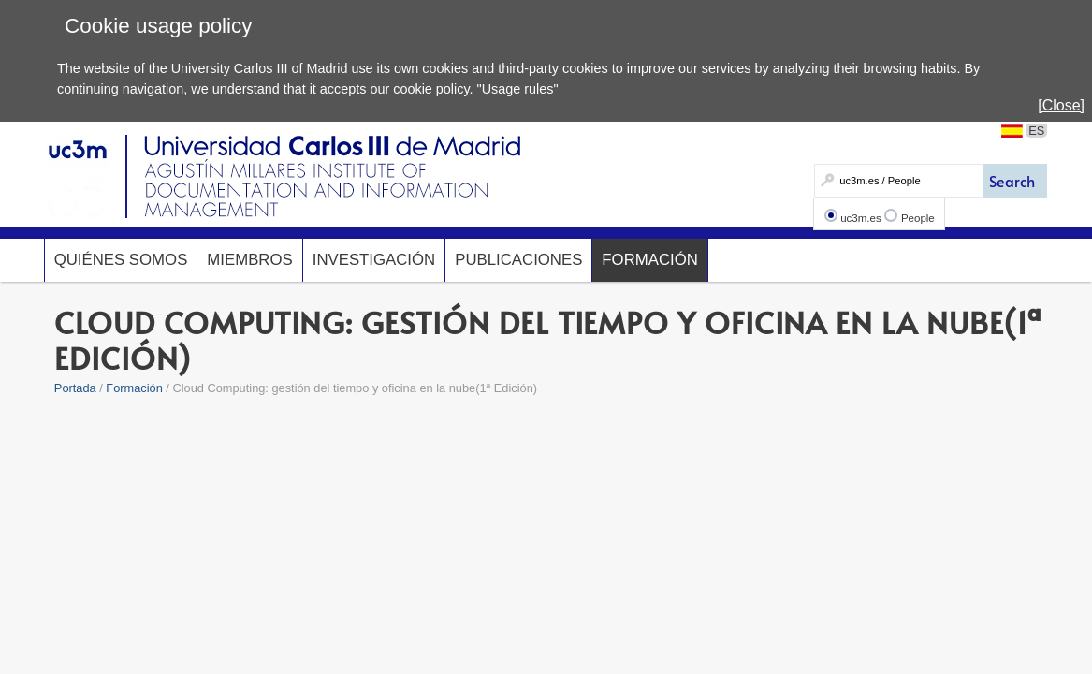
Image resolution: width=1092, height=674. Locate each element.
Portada (75, 388)
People (918, 218)
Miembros (249, 260)
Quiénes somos (121, 260)
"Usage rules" (518, 88)
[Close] (1061, 105)
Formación (650, 260)
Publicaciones (518, 260)
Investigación (374, 260)
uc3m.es (860, 218)
